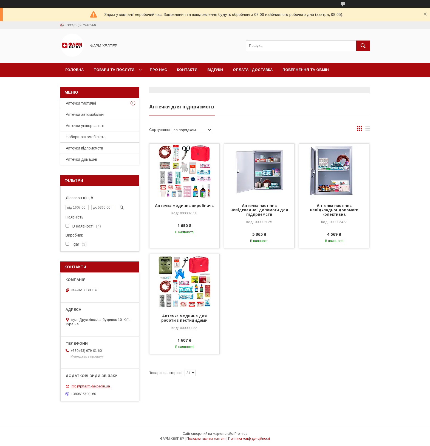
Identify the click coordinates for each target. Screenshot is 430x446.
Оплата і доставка (253, 70)
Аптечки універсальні (85, 125)
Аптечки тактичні (81, 103)
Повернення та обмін (305, 70)
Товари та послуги (114, 70)
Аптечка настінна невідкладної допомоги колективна (334, 210)
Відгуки (215, 70)
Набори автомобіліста (86, 137)
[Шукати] (363, 46)
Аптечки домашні (81, 159)
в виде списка (367, 130)
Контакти (187, 70)
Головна (74, 70)
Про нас (158, 70)
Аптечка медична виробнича (184, 205)
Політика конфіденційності (249, 439)
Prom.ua (240, 434)
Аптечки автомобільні (85, 114)
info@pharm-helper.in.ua (90, 386)
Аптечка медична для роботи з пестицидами (184, 318)
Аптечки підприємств (84, 148)
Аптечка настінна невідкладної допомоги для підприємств (259, 210)
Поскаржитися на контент (206, 439)
